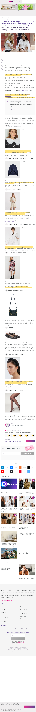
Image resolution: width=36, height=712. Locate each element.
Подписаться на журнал (6, 600)
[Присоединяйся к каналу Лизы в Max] (9, 484)
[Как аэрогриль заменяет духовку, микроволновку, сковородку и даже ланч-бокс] (26, 7)
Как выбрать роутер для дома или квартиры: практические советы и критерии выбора (8, 544)
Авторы (3, 615)
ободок (19, 381)
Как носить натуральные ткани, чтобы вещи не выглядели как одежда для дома (9, 510)
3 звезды (29, 18)
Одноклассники (22, 467)
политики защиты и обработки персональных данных (11, 710)
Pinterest (22, 471)
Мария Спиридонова (5, 19)
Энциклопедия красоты (23, 610)
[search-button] (29, 1)
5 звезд (31, 18)
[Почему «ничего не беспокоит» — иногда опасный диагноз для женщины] (9, 7)
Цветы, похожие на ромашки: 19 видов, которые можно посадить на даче (26, 552)
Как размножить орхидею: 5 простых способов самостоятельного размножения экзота (8, 569)
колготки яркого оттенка (25, 415)
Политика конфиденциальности (6, 622)
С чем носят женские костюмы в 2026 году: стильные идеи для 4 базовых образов (27, 510)
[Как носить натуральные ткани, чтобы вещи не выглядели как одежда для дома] (9, 501)
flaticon (21, 652)
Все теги (22, 618)
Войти (32, 1)
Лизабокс (22, 607)
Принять (29, 706)
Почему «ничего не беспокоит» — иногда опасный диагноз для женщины (9, 11)
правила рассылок (22, 644)
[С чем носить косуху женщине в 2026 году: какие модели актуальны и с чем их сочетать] (27, 484)
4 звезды (30, 18)
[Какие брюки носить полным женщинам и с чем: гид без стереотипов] (9, 518)
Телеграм (13, 109)
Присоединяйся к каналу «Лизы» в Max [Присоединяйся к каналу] (7, 491)
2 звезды (28, 18)
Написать (31, 440)
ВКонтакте (13, 111)
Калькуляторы (23, 613)
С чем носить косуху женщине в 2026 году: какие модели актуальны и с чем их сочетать (27, 492)
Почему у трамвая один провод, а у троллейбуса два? (9, 561)
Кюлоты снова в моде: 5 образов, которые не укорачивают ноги (25, 527)
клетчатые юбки (23, 90)
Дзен (12, 471)
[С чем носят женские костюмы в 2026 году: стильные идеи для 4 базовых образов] (27, 501)
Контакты (3, 612)
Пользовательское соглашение (5, 618)
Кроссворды (23, 616)
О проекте (3, 607)
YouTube (4, 471)
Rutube (30, 467)
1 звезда (26, 18)
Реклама (3, 609)
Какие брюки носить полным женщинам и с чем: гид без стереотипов (8, 527)
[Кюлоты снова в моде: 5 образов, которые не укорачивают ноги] (27, 518)
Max (30, 471)
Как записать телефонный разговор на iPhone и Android (26, 577)
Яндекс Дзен (14, 107)
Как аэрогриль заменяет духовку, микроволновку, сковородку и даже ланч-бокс (26, 12)
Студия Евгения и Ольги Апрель (20, 651)
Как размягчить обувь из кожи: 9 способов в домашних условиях (27, 534)
